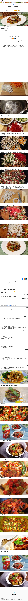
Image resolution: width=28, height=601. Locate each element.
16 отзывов (7, 10)
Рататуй (3, 403)
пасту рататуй (9, 305)
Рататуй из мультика (6, 532)
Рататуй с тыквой (5, 514)
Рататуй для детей (5, 495)
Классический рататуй (6, 422)
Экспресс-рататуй (5, 459)
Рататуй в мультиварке (6, 477)
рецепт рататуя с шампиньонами (9, 43)
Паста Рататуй (4, 551)
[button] (27, 1)
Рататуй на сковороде (6, 440)
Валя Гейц (17, 36)
